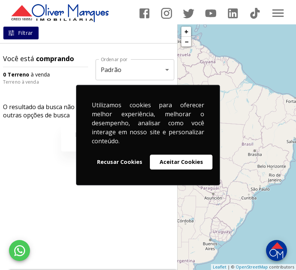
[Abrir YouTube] (210, 13)
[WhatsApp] (19, 250)
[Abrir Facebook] (144, 13)
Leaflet (219, 267)
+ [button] (186, 31)
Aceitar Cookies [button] (181, 161)
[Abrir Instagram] (166, 13)
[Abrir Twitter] (188, 13)
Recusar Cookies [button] (119, 161)
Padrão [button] (111, 70)
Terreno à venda (21, 82)
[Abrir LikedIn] (232, 13)
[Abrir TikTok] (255, 13)
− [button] (186, 41)
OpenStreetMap (252, 267)
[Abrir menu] (278, 13)
